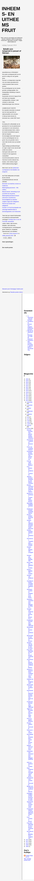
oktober (29, 408)
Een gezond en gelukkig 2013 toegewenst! (30, 835)
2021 (27, 387)
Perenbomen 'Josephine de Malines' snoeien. (30, 542)
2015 (27, 397)
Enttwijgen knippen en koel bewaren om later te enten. (30, 797)
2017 (27, 394)
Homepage (13, 289)
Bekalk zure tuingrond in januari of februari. (30, 789)
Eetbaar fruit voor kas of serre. (30, 747)
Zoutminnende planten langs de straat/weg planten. (30, 663)
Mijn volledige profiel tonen (27, 859)
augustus (29, 414)
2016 (27, 395)
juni (28, 419)
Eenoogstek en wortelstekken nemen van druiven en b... (30, 739)
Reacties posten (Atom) (16, 292)
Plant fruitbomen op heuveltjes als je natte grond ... (30, 772)
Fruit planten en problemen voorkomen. (30, 471)
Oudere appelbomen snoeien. (30, 571)
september (30, 411)
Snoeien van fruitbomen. (30, 577)
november (29, 405)
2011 (27, 841)
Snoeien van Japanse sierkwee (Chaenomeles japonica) (30, 524)
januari (29, 428)
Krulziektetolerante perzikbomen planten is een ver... (30, 455)
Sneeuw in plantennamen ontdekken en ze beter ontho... (30, 673)
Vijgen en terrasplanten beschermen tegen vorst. (30, 713)
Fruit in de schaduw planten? (30, 448)
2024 (27, 382)
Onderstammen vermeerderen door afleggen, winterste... (30, 755)
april (28, 422)
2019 (27, 390)
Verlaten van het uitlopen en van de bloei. (30, 645)
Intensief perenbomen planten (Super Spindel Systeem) (30, 434)
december (29, 402)
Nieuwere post (6, 289)
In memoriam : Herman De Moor (30, 318)
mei (28, 420)
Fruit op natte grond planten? (30, 463)
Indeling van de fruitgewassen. (30, 681)
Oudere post (19, 289)
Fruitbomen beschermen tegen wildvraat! (30, 622)
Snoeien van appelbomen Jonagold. (30, 550)
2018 (27, 392)
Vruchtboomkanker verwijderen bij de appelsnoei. (30, 584)
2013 (27, 400)
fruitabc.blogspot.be (29, 856)
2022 (27, 385)
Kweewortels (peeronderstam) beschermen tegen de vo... (30, 695)
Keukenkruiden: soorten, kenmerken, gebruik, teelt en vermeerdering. (30, 345)
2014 (27, 399)
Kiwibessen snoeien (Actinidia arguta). (30, 511)
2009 (27, 844)
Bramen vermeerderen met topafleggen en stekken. (30, 488)
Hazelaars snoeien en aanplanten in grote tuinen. (30, 593)
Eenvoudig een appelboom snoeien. (30, 565)
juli (28, 417)
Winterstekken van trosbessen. (30, 687)
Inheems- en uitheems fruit (11, 19)
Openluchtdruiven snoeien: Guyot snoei (30, 804)
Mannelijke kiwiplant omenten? (30, 505)
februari (29, 425)
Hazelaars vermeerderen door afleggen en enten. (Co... (30, 603)
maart (29, 423)
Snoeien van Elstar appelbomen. (29, 558)
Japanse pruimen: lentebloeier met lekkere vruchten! (30, 480)
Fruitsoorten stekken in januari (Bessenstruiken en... (30, 812)
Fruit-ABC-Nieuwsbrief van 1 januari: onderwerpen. (30, 826)
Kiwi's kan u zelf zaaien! (30, 731)
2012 (27, 840)
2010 (27, 843)
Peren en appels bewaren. (30, 720)
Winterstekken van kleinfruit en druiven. (30, 638)
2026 (27, 379)
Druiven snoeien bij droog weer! (30, 516)
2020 (27, 389)
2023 (27, 384)
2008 (27, 846)
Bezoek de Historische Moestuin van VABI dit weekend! (30, 335)
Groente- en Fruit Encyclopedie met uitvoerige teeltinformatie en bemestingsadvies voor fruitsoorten (11, 209)
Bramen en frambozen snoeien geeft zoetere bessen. (30, 497)
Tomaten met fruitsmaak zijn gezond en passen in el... (30, 613)
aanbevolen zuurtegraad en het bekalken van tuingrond (10, 169)
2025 (27, 380)
